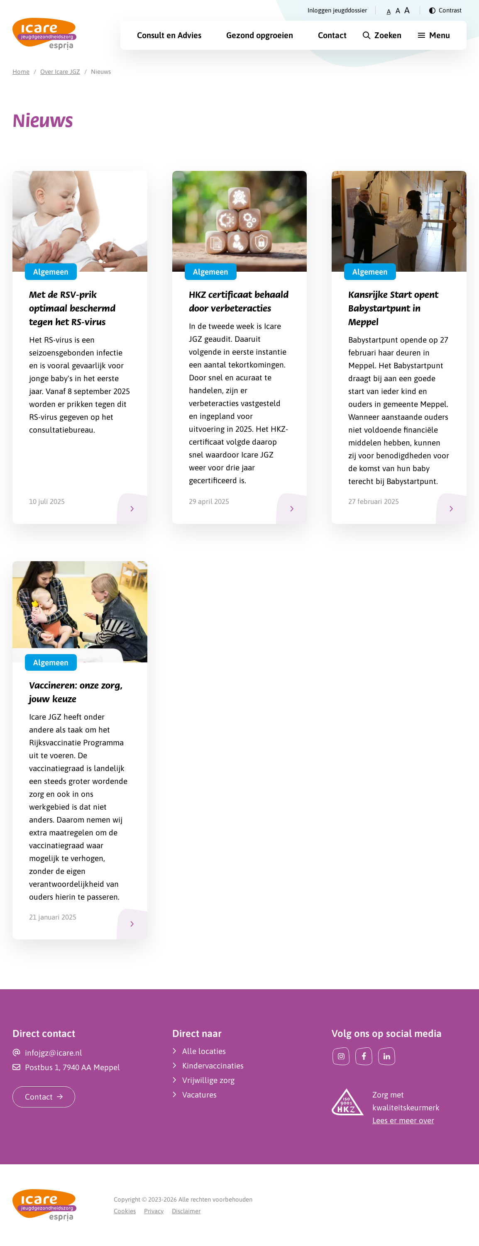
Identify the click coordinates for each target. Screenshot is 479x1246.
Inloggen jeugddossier (337, 10)
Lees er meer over (403, 1120)
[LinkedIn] (386, 1056)
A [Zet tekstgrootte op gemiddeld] (398, 10)
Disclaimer (186, 1210)
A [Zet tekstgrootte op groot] (407, 10)
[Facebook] (363, 1056)
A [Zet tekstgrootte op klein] (389, 11)
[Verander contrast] (445, 10)
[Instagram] (341, 1056)
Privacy (154, 1210)
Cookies (125, 1210)
